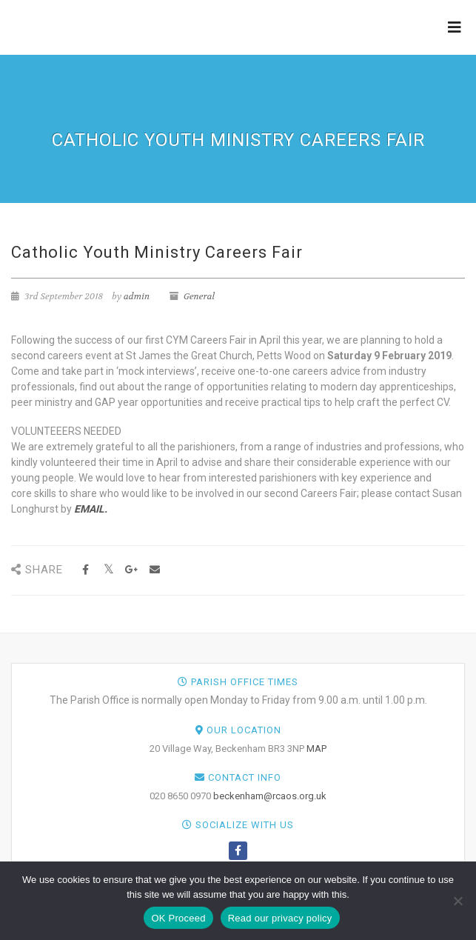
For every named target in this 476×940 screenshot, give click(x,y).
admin (137, 296)
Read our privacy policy (280, 918)
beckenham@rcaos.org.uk (269, 795)
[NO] (457, 900)
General (199, 296)
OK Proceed (178, 918)
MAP (316, 748)
